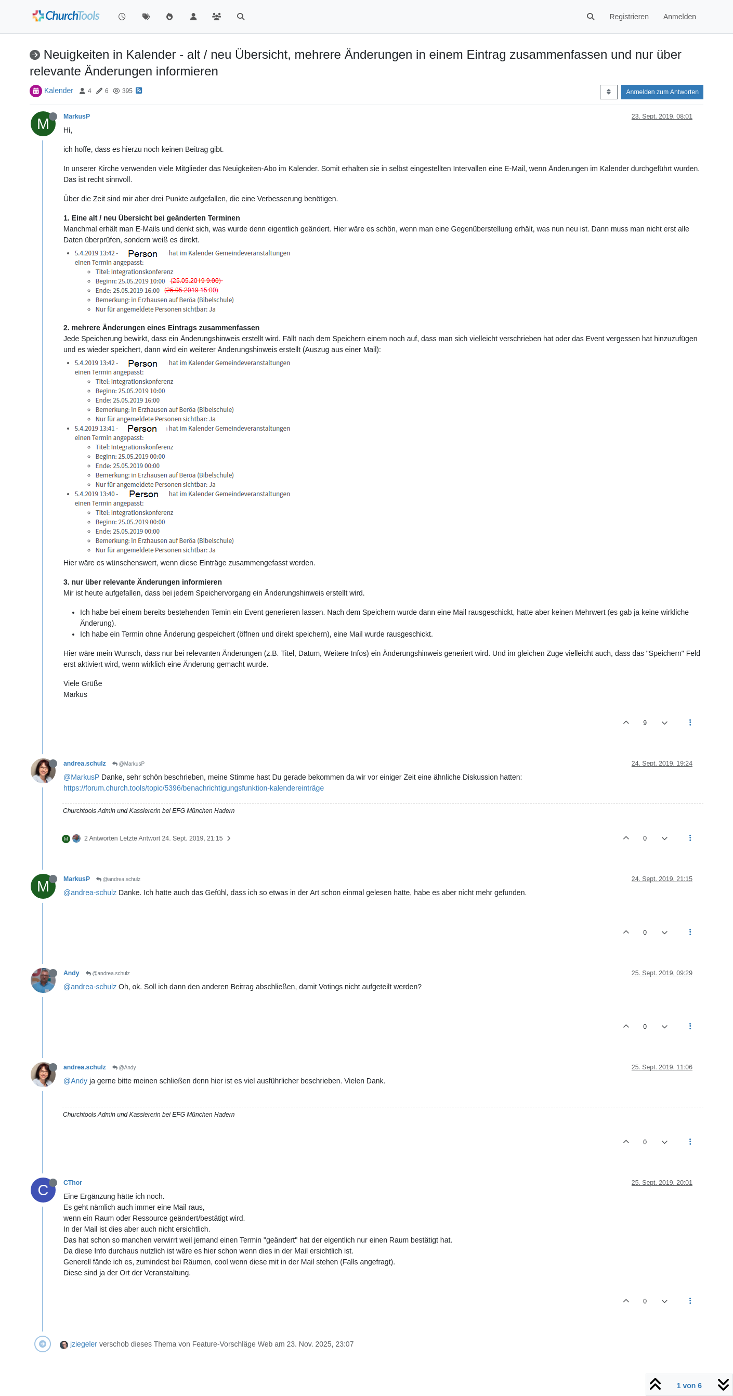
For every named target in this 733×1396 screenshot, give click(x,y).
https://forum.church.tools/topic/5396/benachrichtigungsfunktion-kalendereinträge (193, 788)
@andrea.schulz (118, 879)
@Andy (124, 1067)
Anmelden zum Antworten (662, 92)
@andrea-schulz (89, 892)
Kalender (58, 90)
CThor (72, 1182)
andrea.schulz (84, 763)
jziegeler (83, 1344)
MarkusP (76, 116)
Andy (71, 973)
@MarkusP (128, 764)
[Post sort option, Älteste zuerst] (608, 92)
